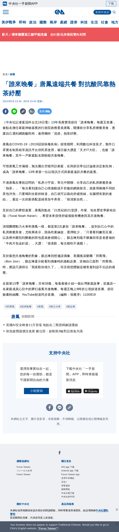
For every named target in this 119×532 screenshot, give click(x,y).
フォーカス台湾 (24, 470)
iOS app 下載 (68, 467)
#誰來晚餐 (25, 306)
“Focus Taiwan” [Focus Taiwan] (47, 528)
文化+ (64, 482)
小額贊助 (36, 391)
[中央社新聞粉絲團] (60, 453)
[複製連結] (23, 111)
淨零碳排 (65, 485)
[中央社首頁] (59, 12)
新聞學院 (65, 489)
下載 (111, 3)
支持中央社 (102, 12)
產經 (63, 22)
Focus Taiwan (23, 467)
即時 (22, 22)
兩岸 (53, 22)
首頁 (5, 74)
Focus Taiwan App (70, 474)
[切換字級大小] (32, 111)
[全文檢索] (114, 12)
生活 (94, 22)
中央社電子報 (67, 493)
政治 (32, 22)
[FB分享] (6, 111)
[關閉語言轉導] (117, 524)
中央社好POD (68, 497)
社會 (104, 22)
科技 (84, 22)
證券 (73, 22)
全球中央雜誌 (67, 478)
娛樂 (12, 74)
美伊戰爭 (9, 22)
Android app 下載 (70, 470)
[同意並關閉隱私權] (117, 510)
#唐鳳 (40, 306)
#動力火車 (54, 306)
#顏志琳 (70, 306)
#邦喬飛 (9, 306)
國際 (43, 22)
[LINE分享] (14, 111)
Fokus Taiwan (23, 474)
